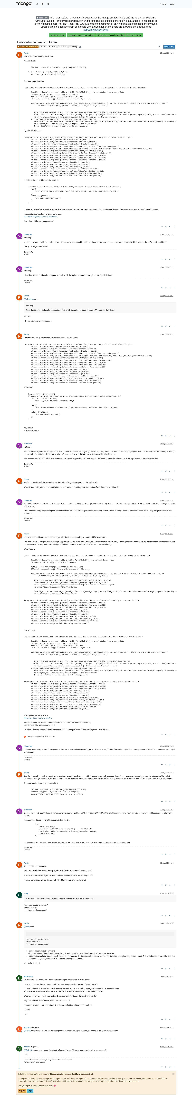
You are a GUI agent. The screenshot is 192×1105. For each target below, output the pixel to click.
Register (22, 1091)
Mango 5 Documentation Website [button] (110, 35)
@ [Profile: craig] (27, 927)
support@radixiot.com (96, 29)
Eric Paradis (28, 976)
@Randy (35, 1027)
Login (30, 1091)
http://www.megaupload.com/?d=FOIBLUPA (41, 217)
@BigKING (35, 1047)
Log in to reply (169, 47)
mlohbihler (28, 234)
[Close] (173, 1074)
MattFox (27, 1047)
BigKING (27, 1027)
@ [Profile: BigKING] (28, 1050)
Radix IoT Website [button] (58, 35)
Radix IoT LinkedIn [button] (134, 35)
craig (26, 893)
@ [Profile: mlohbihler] (29, 299)
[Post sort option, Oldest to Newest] (159, 47)
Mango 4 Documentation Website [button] (81, 35)
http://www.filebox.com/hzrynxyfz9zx (38, 718)
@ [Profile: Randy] (27, 1031)
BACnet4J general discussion (28, 47)
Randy (26, 53)
